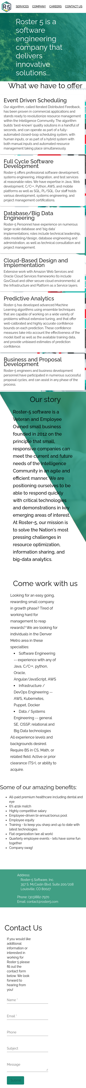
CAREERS (55, 6)
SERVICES (22, 6)
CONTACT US (73, 6)
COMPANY (39, 6)
